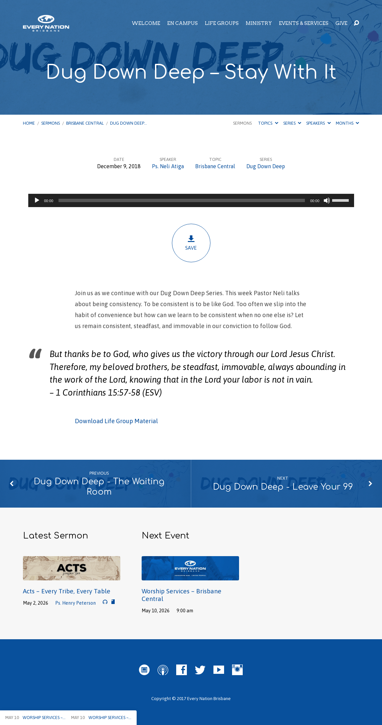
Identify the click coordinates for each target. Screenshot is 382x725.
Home (29, 123)
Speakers (318, 123)
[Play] (37, 200)
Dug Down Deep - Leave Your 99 (283, 487)
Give (341, 23)
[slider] (182, 200)
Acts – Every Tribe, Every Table (66, 591)
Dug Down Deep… (128, 123)
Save (191, 243)
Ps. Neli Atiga (168, 166)
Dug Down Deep (265, 166)
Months (347, 123)
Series (292, 123)
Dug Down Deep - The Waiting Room (99, 487)
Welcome (146, 23)
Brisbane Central (85, 123)
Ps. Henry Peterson (75, 603)
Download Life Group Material (116, 421)
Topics (268, 123)
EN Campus (182, 23)
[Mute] (326, 200)
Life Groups (222, 23)
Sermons (50, 123)
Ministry (259, 23)
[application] (191, 200)
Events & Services (303, 23)
